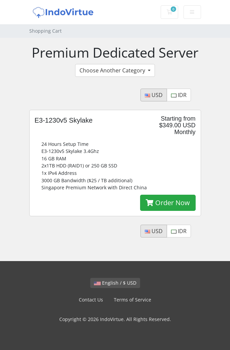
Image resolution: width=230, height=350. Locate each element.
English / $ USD (115, 283)
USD (154, 95)
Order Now (168, 202)
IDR (179, 95)
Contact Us (91, 299)
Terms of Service (132, 299)
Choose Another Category (112, 70)
